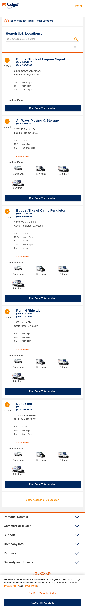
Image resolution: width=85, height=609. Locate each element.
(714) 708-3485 (24, 409)
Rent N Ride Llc (28, 310)
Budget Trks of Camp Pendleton (41, 210)
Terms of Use (30, 587)
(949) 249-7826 (24, 62)
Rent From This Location (42, 108)
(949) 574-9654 (24, 313)
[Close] (79, 581)
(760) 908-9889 (24, 216)
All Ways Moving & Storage (37, 120)
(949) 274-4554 (24, 316)
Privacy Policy (11, 587)
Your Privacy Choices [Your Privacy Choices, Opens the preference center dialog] (42, 594)
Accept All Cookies (42, 604)
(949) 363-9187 (24, 65)
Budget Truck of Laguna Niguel (40, 59)
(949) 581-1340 (24, 123)
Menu (78, 5)
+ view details (22, 156)
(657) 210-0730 (24, 406)
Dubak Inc (24, 404)
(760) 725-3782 (24, 213)
